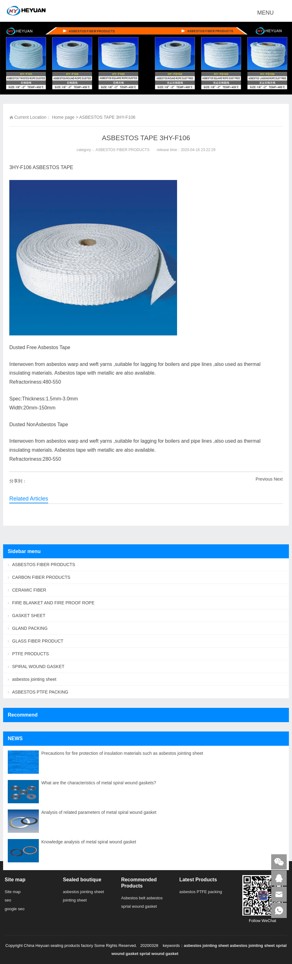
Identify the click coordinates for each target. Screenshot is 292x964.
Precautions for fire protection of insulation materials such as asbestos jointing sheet (122, 753)
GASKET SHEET (28, 615)
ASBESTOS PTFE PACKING (40, 692)
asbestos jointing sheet (34, 679)
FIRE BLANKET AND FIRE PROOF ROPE (53, 602)
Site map (13, 891)
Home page (63, 117)
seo (8, 900)
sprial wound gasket (139, 906)
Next (278, 479)
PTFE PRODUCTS (30, 653)
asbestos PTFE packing (200, 891)
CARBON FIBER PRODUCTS (41, 577)
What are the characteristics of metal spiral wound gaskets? (98, 782)
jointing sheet (75, 900)
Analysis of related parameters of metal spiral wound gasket (98, 812)
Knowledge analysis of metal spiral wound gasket (88, 841)
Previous (264, 479)
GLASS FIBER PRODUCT (37, 641)
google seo (15, 908)
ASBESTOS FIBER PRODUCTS (122, 150)
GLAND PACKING (30, 628)
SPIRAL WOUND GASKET (38, 666)
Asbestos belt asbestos (142, 898)
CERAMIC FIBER (29, 590)
